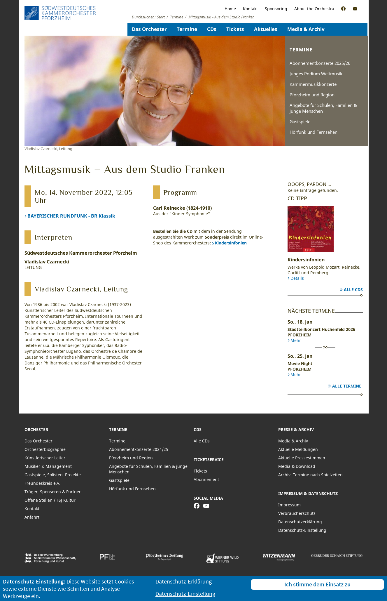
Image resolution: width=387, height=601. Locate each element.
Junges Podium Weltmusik (316, 74)
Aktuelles (265, 29)
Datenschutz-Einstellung (302, 530)
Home (230, 8)
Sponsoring (276, 8)
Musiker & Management (48, 466)
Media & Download (296, 466)
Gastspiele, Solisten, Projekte (52, 474)
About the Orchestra (314, 8)
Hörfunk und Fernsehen (313, 132)
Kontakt (250, 8)
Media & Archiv (306, 29)
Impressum (289, 505)
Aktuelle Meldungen (298, 449)
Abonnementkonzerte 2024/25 (138, 449)
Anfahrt (31, 517)
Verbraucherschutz (297, 513)
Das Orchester (149, 29)
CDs (211, 29)
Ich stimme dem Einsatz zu (317, 584)
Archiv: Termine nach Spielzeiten (310, 474)
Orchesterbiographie (45, 449)
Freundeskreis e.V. (42, 483)
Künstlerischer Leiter (44, 458)
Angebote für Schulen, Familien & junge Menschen (323, 108)
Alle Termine (346, 386)
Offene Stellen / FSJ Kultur (50, 500)
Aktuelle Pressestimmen (301, 458)
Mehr (295, 340)
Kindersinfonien (231, 243)
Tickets (235, 29)
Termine (187, 29)
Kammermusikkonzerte (313, 84)
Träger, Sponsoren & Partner (52, 491)
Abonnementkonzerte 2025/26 (320, 63)
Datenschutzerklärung (300, 521)
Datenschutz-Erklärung (183, 581)
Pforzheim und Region (312, 95)
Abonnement (206, 479)
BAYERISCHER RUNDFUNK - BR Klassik (71, 216)
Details (297, 278)
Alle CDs (353, 289)
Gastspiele (300, 121)
